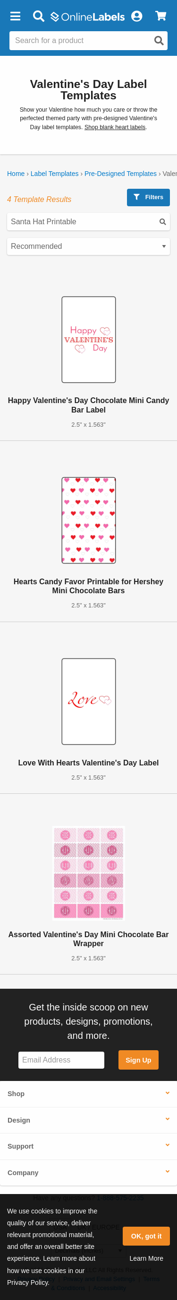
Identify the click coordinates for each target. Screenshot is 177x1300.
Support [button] (21, 1146)
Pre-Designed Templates (120, 173)
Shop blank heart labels (114, 127)
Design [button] (19, 1120)
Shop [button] (16, 1094)
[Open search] (159, 40)
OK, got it (146, 1236)
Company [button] (23, 1173)
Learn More (146, 1258)
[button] (15, 16)
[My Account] (136, 16)
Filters (148, 197)
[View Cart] (160, 16)
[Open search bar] (38, 16)
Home (16, 173)
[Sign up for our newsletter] (61, 1060)
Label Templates (55, 173)
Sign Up (138, 1060)
